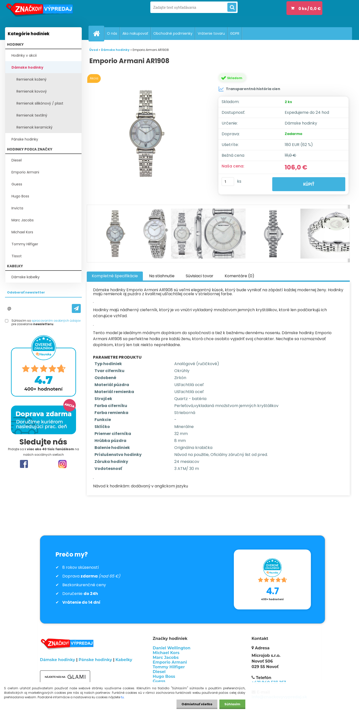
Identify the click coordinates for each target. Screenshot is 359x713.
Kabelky (123, 659)
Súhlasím (232, 704)
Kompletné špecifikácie (115, 276)
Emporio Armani (25, 172)
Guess (16, 184)
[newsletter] (76, 308)
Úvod (93, 50)
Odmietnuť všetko (196, 704)
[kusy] (228, 181)
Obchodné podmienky (172, 33)
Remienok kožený (31, 79)
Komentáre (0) (239, 276)
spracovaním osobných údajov (56, 320)
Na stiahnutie (162, 276)
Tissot (16, 256)
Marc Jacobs (22, 220)
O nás (112, 33)
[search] (231, 7)
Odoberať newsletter (26, 292)
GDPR (234, 33)
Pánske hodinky (24, 139)
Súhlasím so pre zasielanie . (46, 322)
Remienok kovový (31, 91)
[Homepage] (98, 33)
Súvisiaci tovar (199, 276)
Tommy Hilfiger (24, 244)
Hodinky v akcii (24, 55)
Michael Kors (22, 232)
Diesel (16, 160)
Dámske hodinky (27, 67)
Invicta (17, 208)
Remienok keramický (34, 127)
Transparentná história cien (249, 89)
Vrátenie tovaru (211, 33)
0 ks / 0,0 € (309, 8)
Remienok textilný (31, 115)
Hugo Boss (20, 196)
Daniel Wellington (171, 648)
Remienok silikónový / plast (39, 103)
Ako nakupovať (135, 33)
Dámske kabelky (25, 277)
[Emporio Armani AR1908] (148, 133)
